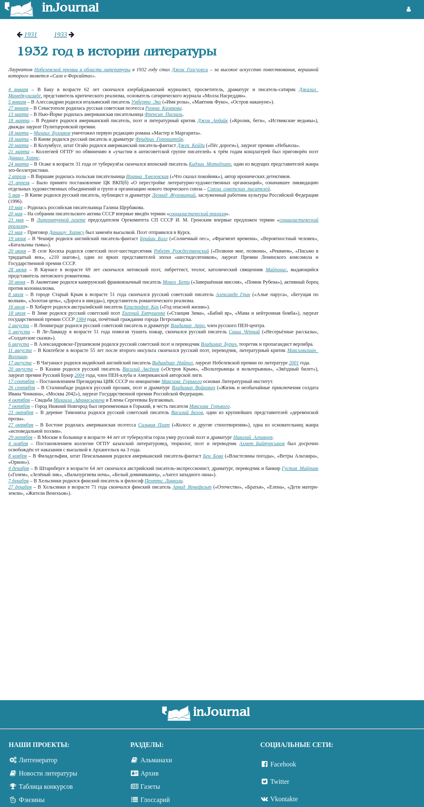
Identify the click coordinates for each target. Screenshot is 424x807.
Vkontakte (284, 798)
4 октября (19, 400)
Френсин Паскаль (164, 114)
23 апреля (18, 182)
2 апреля (17, 176)
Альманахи (156, 760)
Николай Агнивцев (252, 437)
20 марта (18, 145)
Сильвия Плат (154, 425)
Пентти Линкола (164, 481)
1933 (60, 34)
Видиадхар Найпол (172, 363)
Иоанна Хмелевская (147, 176)
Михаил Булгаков (52, 133)
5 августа (19, 332)
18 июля (17, 313)
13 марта (18, 114)
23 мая (16, 220)
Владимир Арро (188, 325)
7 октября (19, 406)
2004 (79, 375)
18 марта (18, 120)
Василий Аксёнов (141, 369)
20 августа (20, 369)
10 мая (15, 207)
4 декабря (18, 468)
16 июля (16, 307)
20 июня (17, 251)
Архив (149, 773)
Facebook (283, 764)
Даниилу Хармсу (66, 232)
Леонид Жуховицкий (173, 195)
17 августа (19, 363)
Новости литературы (48, 773)
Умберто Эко (146, 102)
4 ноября (18, 443)
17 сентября (21, 381)
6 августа (18, 344)
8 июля (15, 294)
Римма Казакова (163, 108)
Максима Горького (181, 381)
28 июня (17, 269)
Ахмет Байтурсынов (261, 443)
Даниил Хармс (23, 158)
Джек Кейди (191, 145)
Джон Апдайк (213, 120)
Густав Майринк (300, 468)
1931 (30, 34)
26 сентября (21, 387)
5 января (17, 102)
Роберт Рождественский (181, 251)
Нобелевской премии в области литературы (82, 69)
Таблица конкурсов (46, 786)
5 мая (14, 195)
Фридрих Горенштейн (159, 139)
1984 (81, 319)
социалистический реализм (197, 214)
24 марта (18, 164)
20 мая (15, 214)
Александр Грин (233, 294)
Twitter (279, 781)
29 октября (20, 437)
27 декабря (20, 487)
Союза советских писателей (238, 189)
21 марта (18, 151)
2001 (294, 363)
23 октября (21, 412)
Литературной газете (61, 220)
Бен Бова (213, 456)
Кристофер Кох (141, 307)
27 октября (21, 425)
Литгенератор (38, 760)
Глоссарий (155, 799)
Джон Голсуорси (190, 69)
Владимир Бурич (218, 344)
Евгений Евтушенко (143, 313)
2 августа (18, 325)
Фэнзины (32, 799)
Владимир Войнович (193, 387)
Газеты (150, 786)
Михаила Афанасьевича (78, 400)
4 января (18, 89)
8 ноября (17, 456)
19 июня (17, 238)
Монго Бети (176, 282)
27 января (18, 108)
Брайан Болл (153, 238)
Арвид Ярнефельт (192, 487)
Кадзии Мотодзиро (210, 164)
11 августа (20, 350)
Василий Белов (187, 412)
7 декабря (18, 481)
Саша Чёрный (244, 332)
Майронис (276, 269)
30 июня (16, 282)
